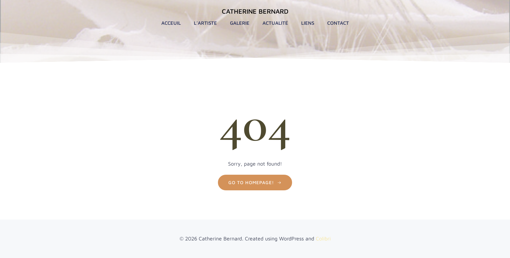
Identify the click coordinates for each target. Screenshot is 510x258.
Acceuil (171, 23)
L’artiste (205, 23)
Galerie (239, 23)
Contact (338, 23)
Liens (307, 23)
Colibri (323, 238)
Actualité (275, 23)
